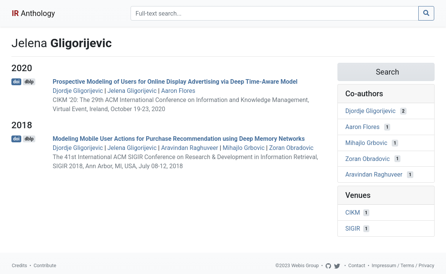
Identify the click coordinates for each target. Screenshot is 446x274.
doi (16, 81)
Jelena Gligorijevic (132, 90)
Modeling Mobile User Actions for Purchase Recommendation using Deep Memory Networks (179, 138)
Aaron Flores (178, 90)
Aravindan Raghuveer (189, 147)
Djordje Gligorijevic (78, 90)
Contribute (44, 265)
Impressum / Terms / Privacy (403, 265)
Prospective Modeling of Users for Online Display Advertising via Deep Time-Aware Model (175, 81)
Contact (357, 265)
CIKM (352, 212)
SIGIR (352, 228)
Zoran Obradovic (291, 147)
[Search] (275, 13)
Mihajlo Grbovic (244, 147)
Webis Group (305, 265)
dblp (29, 81)
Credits (19, 265)
